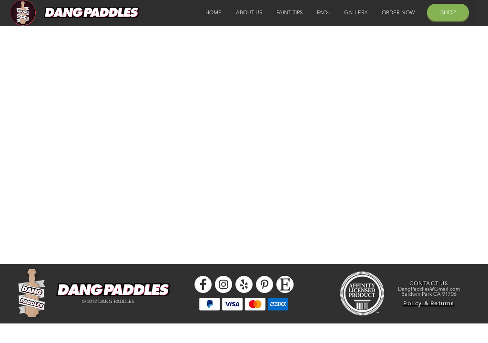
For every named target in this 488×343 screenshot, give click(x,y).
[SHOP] (448, 12)
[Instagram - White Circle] (223, 284)
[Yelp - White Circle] (244, 284)
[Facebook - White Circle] (203, 284)
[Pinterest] (264, 284)
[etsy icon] (285, 284)
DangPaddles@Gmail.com (429, 288)
